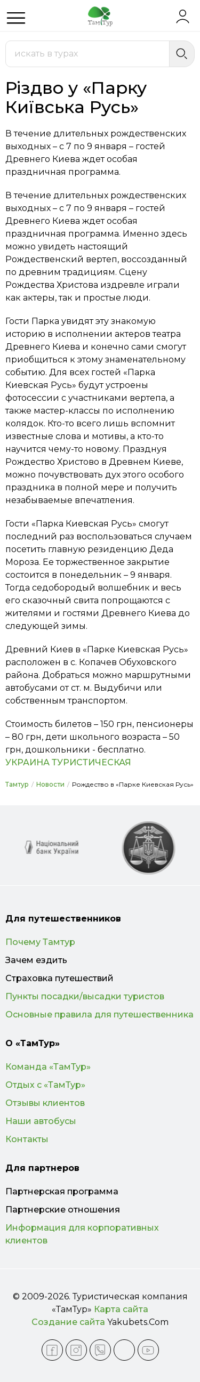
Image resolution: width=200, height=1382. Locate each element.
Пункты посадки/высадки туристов (84, 996)
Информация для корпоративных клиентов (82, 1234)
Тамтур (17, 784)
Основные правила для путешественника (99, 1014)
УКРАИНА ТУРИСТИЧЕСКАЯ (68, 762)
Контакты (27, 1139)
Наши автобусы (40, 1121)
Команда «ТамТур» (48, 1067)
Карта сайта (121, 1309)
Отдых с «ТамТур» (45, 1085)
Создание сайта (68, 1322)
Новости (50, 784)
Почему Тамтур (40, 942)
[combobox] (87, 54)
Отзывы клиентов (45, 1103)
